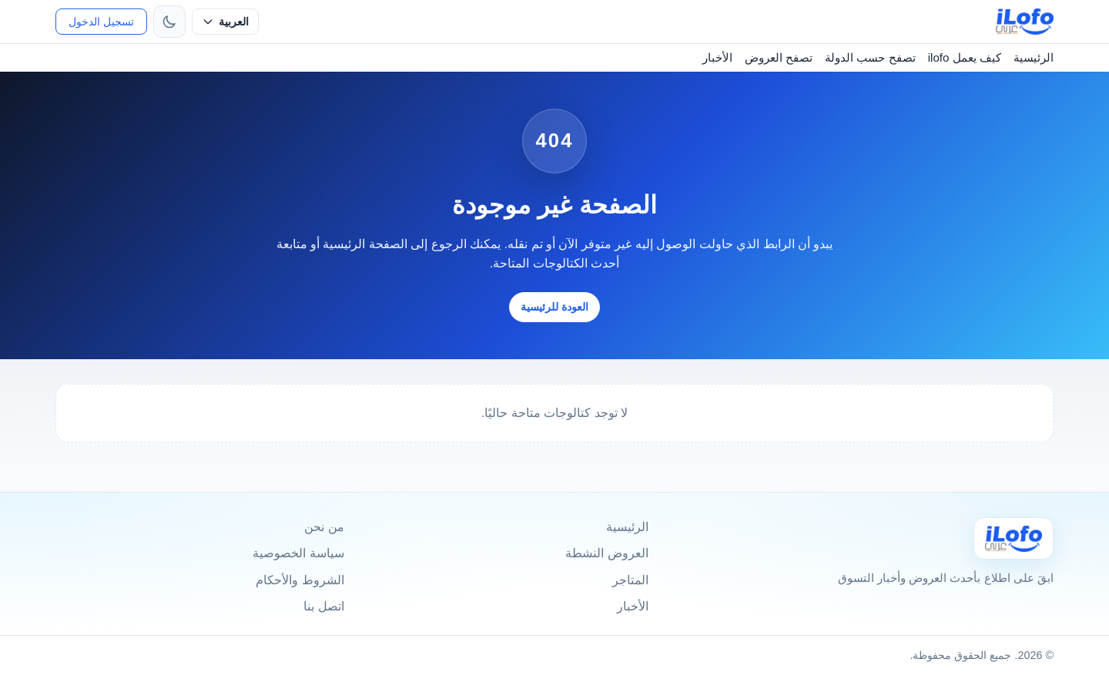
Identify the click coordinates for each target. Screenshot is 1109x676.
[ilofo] (1025, 21)
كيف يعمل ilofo (964, 57)
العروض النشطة (606, 553)
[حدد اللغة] (225, 21)
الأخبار (717, 57)
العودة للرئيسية (554, 307)
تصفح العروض (778, 57)
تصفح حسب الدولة (870, 57)
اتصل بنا (323, 606)
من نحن (323, 526)
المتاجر (630, 580)
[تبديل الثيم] (169, 21)
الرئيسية (1034, 57)
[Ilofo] (1013, 538)
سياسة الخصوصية (298, 553)
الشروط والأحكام (299, 580)
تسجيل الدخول (101, 21)
